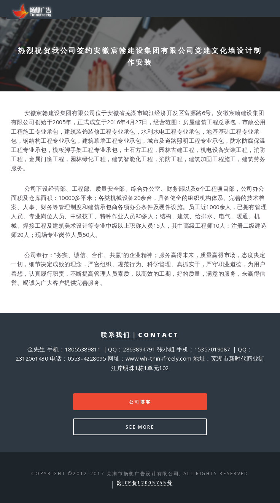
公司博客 (140, 402)
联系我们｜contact (140, 335)
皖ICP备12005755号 (144, 482)
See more (140, 427)
